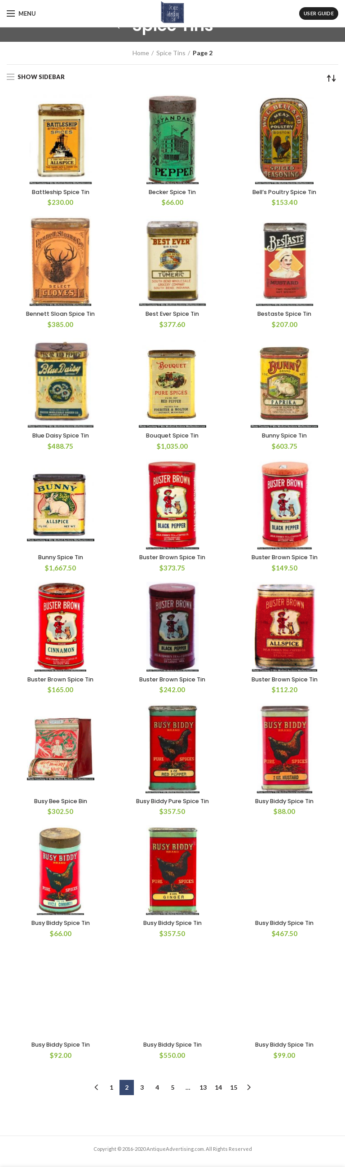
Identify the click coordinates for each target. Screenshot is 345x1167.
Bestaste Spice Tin (284, 315)
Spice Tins (171, 53)
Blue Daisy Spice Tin (61, 437)
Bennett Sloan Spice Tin (60, 315)
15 (233, 1013)
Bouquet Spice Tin (172, 437)
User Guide (319, 13)
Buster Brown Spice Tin (172, 560)
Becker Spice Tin (172, 193)
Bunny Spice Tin (284, 437)
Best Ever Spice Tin (172, 315)
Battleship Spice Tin (61, 193)
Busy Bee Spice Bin (60, 805)
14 (218, 1013)
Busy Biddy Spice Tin (284, 805)
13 (203, 1013)
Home (141, 53)
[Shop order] (331, 78)
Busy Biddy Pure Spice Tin (172, 805)
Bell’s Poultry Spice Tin (284, 193)
